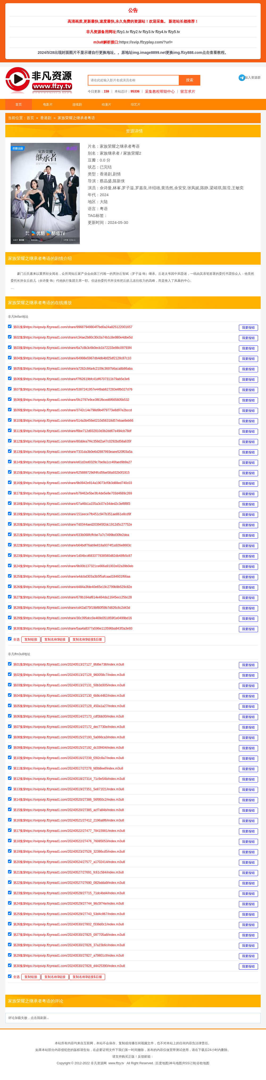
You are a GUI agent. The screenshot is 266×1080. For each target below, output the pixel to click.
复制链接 (30, 639)
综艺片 (135, 104)
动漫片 (106, 104)
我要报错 (248, 327)
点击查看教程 (213, 52)
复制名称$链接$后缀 (87, 639)
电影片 (48, 104)
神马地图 (175, 1063)
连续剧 (77, 104)
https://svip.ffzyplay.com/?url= (146, 42)
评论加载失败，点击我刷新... (28, 1018)
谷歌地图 (203, 1063)
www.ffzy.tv (116, 1063)
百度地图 (162, 1063)
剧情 (117, 174)
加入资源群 (250, 77)
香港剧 (45, 118)
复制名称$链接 (54, 639)
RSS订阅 (189, 1063)
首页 (18, 104)
